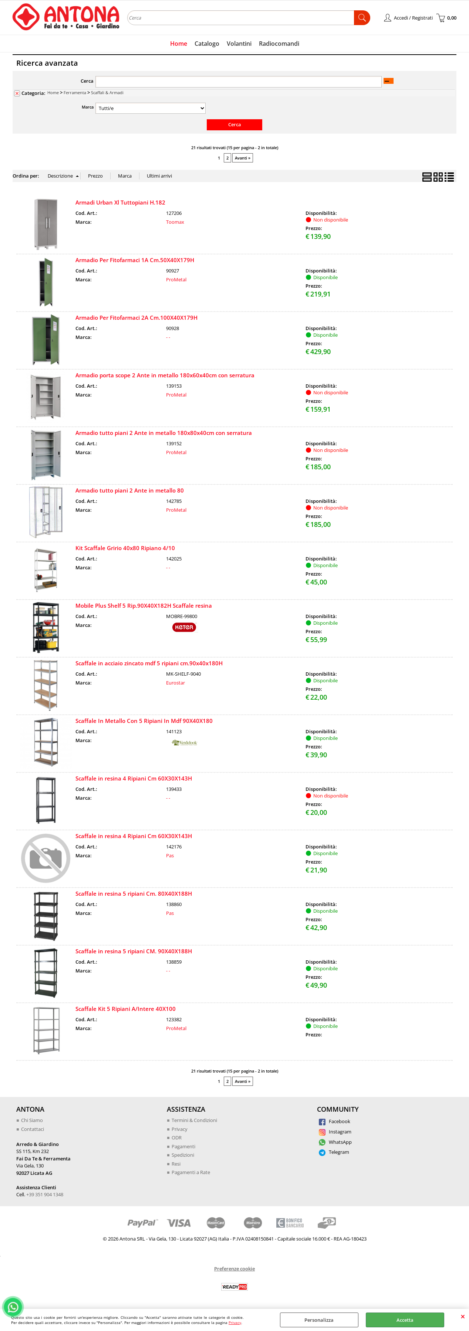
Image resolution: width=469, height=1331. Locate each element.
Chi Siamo (32, 1120)
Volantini (239, 44)
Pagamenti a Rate (191, 1172)
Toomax (175, 222)
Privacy (235, 1322)
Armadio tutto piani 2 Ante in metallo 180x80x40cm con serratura (163, 432)
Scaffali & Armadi (107, 92)
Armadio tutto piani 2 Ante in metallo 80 (129, 490)
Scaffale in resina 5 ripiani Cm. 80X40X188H (133, 893)
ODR (177, 1137)
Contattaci (32, 1129)
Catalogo (207, 44)
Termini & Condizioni (194, 1120)
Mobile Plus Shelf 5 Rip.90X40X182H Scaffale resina (143, 605)
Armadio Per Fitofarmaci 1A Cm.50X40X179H (134, 260)
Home (178, 44)
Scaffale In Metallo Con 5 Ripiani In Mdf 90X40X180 (144, 720)
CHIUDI (462, 1316)
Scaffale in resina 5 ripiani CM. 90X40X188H (133, 951)
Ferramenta (75, 92)
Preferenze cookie (234, 1268)
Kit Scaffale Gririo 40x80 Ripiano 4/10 (125, 548)
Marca (88, 107)
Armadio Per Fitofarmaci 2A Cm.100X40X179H (136, 317)
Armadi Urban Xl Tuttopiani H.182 (120, 202)
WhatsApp (335, 1142)
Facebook (334, 1121)
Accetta (405, 1320)
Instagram (335, 1131)
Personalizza (319, 1320)
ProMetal (176, 279)
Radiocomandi (279, 44)
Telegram (334, 1152)
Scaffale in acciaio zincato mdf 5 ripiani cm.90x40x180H (149, 663)
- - (168, 337)
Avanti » (242, 158)
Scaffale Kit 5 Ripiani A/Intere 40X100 (125, 1008)
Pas (170, 855)
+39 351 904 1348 (44, 1194)
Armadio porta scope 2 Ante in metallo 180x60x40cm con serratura (164, 375)
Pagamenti (183, 1146)
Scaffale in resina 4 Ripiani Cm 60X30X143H (133, 778)
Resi (176, 1163)
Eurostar (175, 682)
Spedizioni (183, 1155)
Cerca (87, 81)
